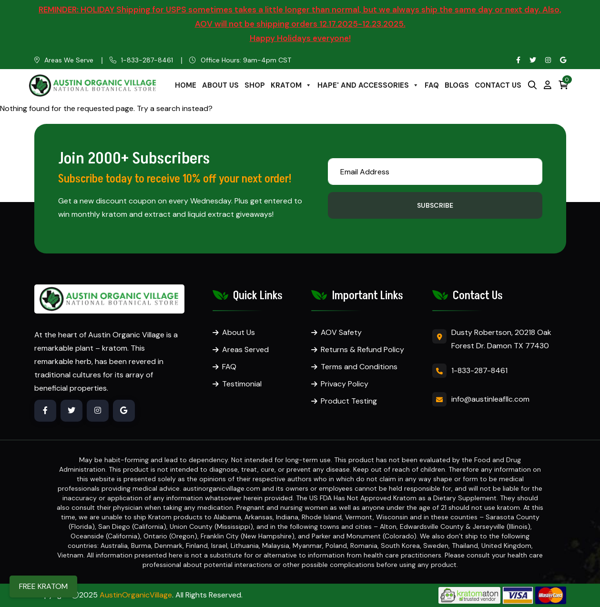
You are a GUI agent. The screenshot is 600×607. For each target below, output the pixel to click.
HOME (185, 85)
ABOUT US (220, 85)
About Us (238, 332)
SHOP (254, 85)
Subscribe (435, 205)
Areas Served (245, 349)
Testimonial (242, 384)
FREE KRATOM (43, 586)
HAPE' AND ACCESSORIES (368, 85)
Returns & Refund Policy (362, 349)
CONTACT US (498, 85)
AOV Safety (341, 332)
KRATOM (291, 85)
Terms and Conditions (359, 367)
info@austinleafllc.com (490, 399)
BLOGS (457, 85)
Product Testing (349, 401)
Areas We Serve (68, 60)
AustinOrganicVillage (136, 595)
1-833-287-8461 (147, 60)
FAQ (432, 85)
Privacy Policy (344, 384)
